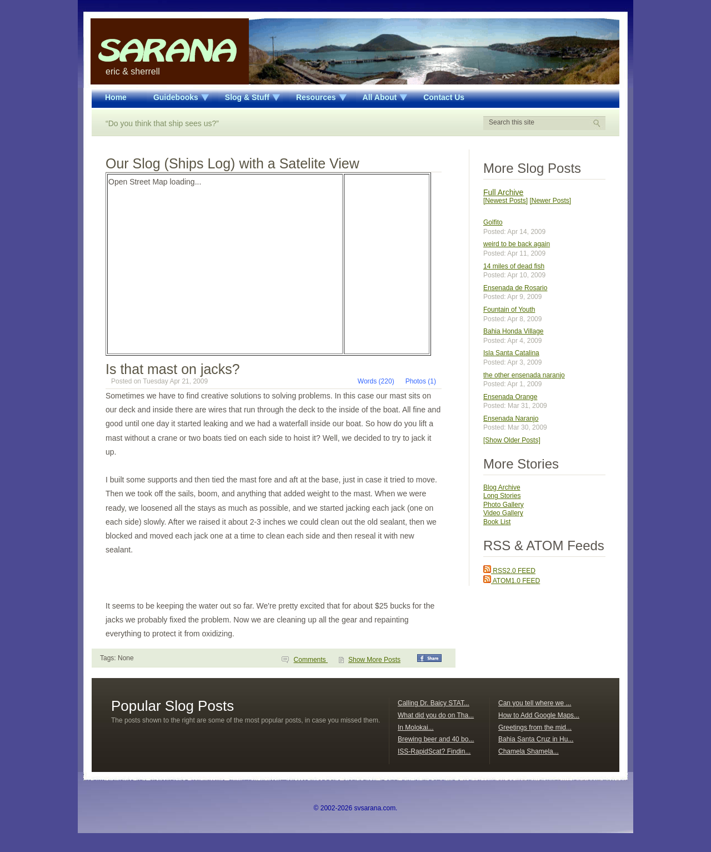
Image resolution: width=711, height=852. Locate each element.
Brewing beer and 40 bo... (436, 739)
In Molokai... (416, 727)
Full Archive (503, 192)
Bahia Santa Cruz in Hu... (535, 739)
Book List (496, 522)
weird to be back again (516, 244)
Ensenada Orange (510, 397)
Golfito (493, 222)
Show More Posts (374, 660)
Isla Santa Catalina (511, 353)
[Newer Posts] (550, 201)
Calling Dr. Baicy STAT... (433, 703)
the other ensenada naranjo (524, 375)
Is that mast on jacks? (173, 369)
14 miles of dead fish (513, 266)
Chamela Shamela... (528, 751)
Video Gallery (503, 513)
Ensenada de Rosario (515, 288)
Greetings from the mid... (535, 727)
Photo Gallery (503, 505)
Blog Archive (501, 487)
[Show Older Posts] (511, 440)
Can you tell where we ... (534, 703)
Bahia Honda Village (513, 331)
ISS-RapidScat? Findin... (434, 751)
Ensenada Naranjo (510, 418)
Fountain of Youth (509, 309)
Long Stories (501, 496)
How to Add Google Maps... (538, 715)
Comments (311, 660)
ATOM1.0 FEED (511, 581)
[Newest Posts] (505, 201)
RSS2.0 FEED (509, 571)
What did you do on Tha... (436, 715)
